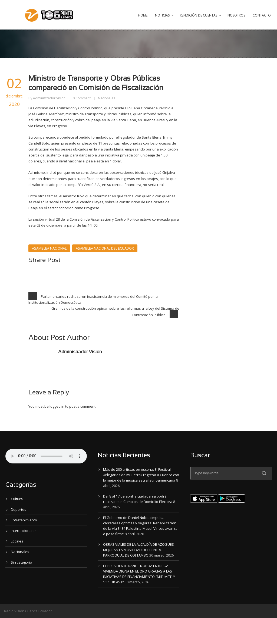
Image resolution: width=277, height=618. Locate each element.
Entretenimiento (24, 520)
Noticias (162, 15)
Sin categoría (21, 562)
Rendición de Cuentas (198, 15)
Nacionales (106, 98)
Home (142, 15)
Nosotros (236, 15)
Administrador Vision (49, 98)
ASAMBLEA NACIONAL (49, 248)
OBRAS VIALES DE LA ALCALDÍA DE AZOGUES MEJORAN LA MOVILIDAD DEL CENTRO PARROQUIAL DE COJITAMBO (138, 550)
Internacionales (24, 530)
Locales (17, 541)
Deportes (18, 509)
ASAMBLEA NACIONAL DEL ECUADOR (105, 248)
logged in (57, 406)
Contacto (262, 15)
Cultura (17, 498)
